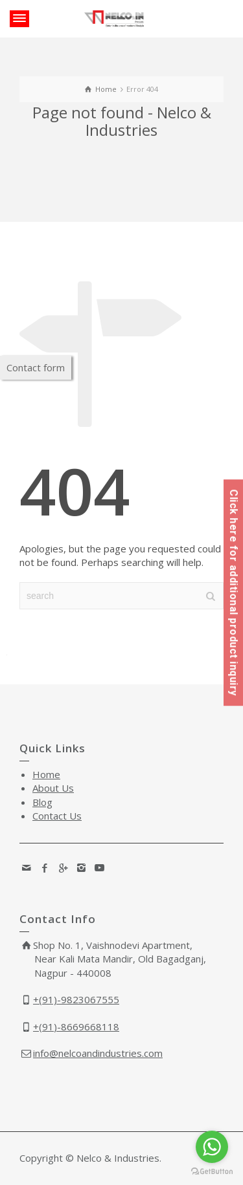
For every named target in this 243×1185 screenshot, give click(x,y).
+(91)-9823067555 (76, 999)
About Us (53, 787)
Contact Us (57, 815)
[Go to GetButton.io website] (212, 1172)
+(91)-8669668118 (76, 1026)
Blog (42, 802)
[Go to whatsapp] (212, 1147)
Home (46, 774)
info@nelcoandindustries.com (98, 1053)
